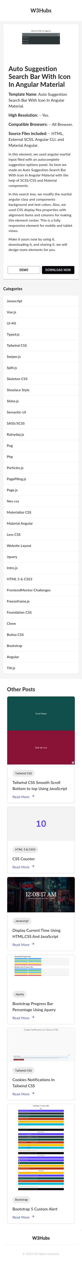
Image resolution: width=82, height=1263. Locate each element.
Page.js (12, 490)
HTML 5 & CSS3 (19, 579)
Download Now (58, 270)
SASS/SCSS (16, 423)
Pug (10, 445)
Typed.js (13, 334)
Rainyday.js (15, 434)
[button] (23, 773)
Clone (11, 623)
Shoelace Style (18, 390)
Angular (13, 657)
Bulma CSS (15, 634)
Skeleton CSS (17, 379)
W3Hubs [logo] (40, 10)
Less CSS (14, 534)
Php (10, 456)
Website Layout (19, 545)
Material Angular (20, 523)
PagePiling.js (16, 479)
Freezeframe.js (18, 601)
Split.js (12, 367)
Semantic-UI (16, 412)
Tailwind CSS (17, 345)
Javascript (14, 301)
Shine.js (13, 401)
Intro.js (12, 568)
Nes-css (13, 501)
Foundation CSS (19, 612)
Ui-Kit (11, 323)
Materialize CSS (19, 512)
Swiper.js (14, 356)
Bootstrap (14, 645)
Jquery (12, 557)
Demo (24, 270)
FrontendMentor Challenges (29, 590)
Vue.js (11, 312)
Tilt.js (11, 668)
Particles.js (15, 468)
